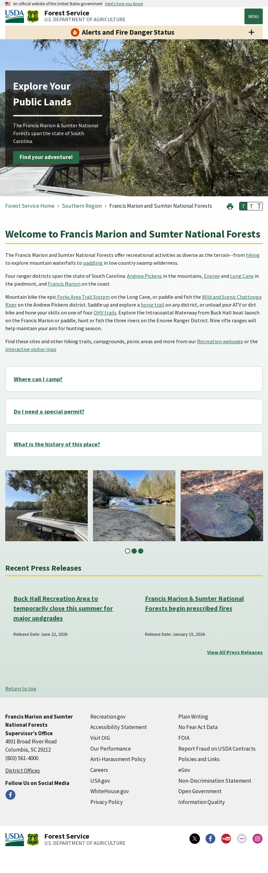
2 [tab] (134, 551)
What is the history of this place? (57, 444)
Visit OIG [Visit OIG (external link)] (100, 737)
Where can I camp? (38, 379)
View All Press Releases (235, 652)
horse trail (152, 304)
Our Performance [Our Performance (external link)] (110, 748)
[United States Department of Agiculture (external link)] (16, 16)
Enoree (212, 276)
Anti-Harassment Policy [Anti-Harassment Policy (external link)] (118, 759)
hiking (253, 255)
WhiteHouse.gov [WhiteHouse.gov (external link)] (109, 791)
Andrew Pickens (144, 276)
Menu (253, 16)
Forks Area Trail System (83, 297)
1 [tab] (127, 551)
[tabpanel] (46, 505)
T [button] (243, 206)
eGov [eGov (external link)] (184, 770)
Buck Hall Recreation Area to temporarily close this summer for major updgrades (63, 608)
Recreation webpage (220, 341)
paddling (93, 262)
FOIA (183, 737)
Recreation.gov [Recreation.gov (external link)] (108, 716)
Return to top (20, 688)
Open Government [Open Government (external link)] (200, 791)
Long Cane (242, 276)
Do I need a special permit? (49, 411)
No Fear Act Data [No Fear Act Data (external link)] (198, 727)
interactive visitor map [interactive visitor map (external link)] (30, 349)
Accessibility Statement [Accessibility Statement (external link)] (118, 727)
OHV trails (105, 312)
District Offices (22, 770)
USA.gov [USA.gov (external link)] (100, 780)
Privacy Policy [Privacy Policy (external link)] (106, 802)
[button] (230, 205)
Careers (99, 770)
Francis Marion (64, 283)
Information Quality (201, 802)
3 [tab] (140, 551)
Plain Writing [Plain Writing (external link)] (193, 716)
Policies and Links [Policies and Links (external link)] (199, 759)
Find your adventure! (46, 157)
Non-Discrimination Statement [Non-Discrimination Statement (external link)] (214, 780)
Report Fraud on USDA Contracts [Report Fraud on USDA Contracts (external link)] (217, 748)
